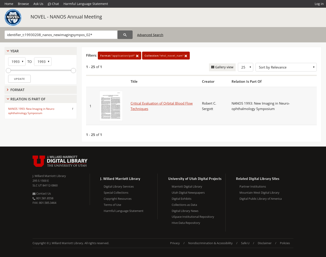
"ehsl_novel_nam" (166, 55)
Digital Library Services (119, 186)
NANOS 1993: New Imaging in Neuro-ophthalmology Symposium (31, 111)
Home (9, 4)
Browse (23, 4)
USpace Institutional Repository (193, 217)
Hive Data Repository (186, 223)
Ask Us (38, 4)
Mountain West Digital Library (259, 192)
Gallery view (223, 67)
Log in (319, 4)
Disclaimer (265, 243)
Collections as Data (184, 205)
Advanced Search (150, 35)
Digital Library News (185, 211)
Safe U (245, 243)
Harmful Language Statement (85, 4)
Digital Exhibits (181, 199)
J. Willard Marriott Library (49, 176)
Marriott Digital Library (187, 186)
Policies (285, 243)
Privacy (175, 243)
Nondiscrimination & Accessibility (210, 243)
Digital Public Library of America (260, 199)
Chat (53, 4)
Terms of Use (112, 205)
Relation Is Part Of (27, 99)
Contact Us (42, 193)
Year (14, 51)
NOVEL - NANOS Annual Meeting (66, 17)
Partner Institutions (252, 186)
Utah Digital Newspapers (188, 192)
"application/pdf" (119, 55)
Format (17, 89)
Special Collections (116, 192)
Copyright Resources (117, 199)
